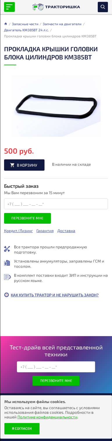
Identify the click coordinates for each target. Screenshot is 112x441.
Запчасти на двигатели (62, 24)
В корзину (27, 165)
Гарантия (45, 231)
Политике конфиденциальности (47, 416)
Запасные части (25, 24)
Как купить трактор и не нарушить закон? (55, 294)
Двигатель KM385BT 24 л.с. (26, 30)
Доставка (66, 231)
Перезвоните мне (27, 218)
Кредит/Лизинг (18, 231)
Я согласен (22, 428)
